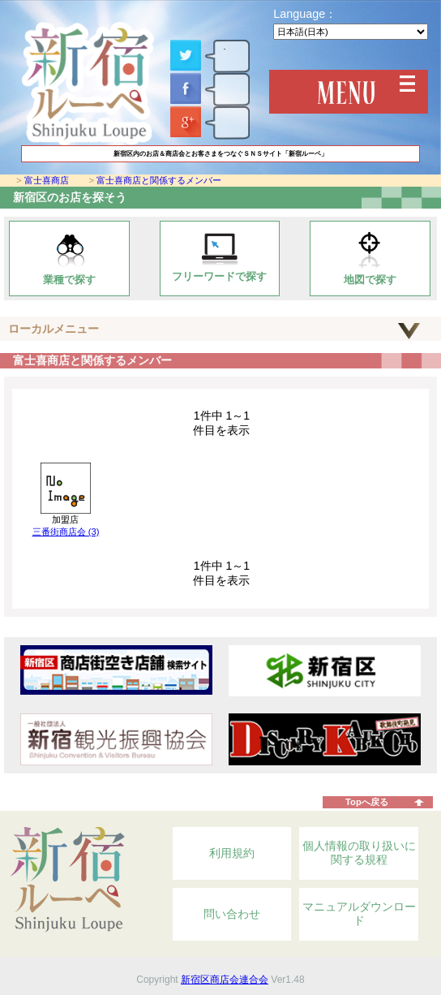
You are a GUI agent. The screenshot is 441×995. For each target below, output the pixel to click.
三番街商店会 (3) (66, 531)
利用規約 (232, 852)
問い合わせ (231, 913)
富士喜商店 (46, 180)
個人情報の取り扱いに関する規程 (359, 853)
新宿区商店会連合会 (224, 979)
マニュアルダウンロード (359, 914)
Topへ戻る (366, 802)
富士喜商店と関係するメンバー (158, 180)
